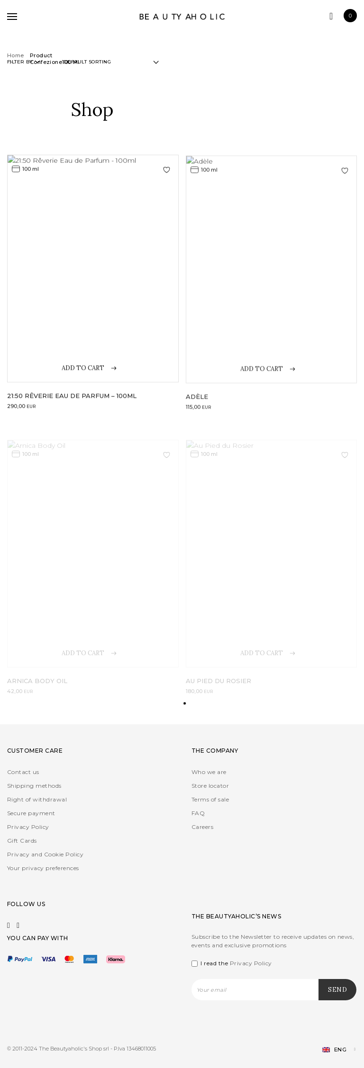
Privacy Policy (28, 826)
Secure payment (31, 813)
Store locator (210, 785)
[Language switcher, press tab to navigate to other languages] (335, 1050)
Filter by (23, 62)
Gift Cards (22, 840)
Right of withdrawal (37, 799)
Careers (202, 826)
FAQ (198, 813)
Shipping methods (34, 785)
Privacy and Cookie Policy (45, 854)
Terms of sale (210, 799)
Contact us (23, 771)
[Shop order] (111, 62)
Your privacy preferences (43, 868)
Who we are (209, 771)
